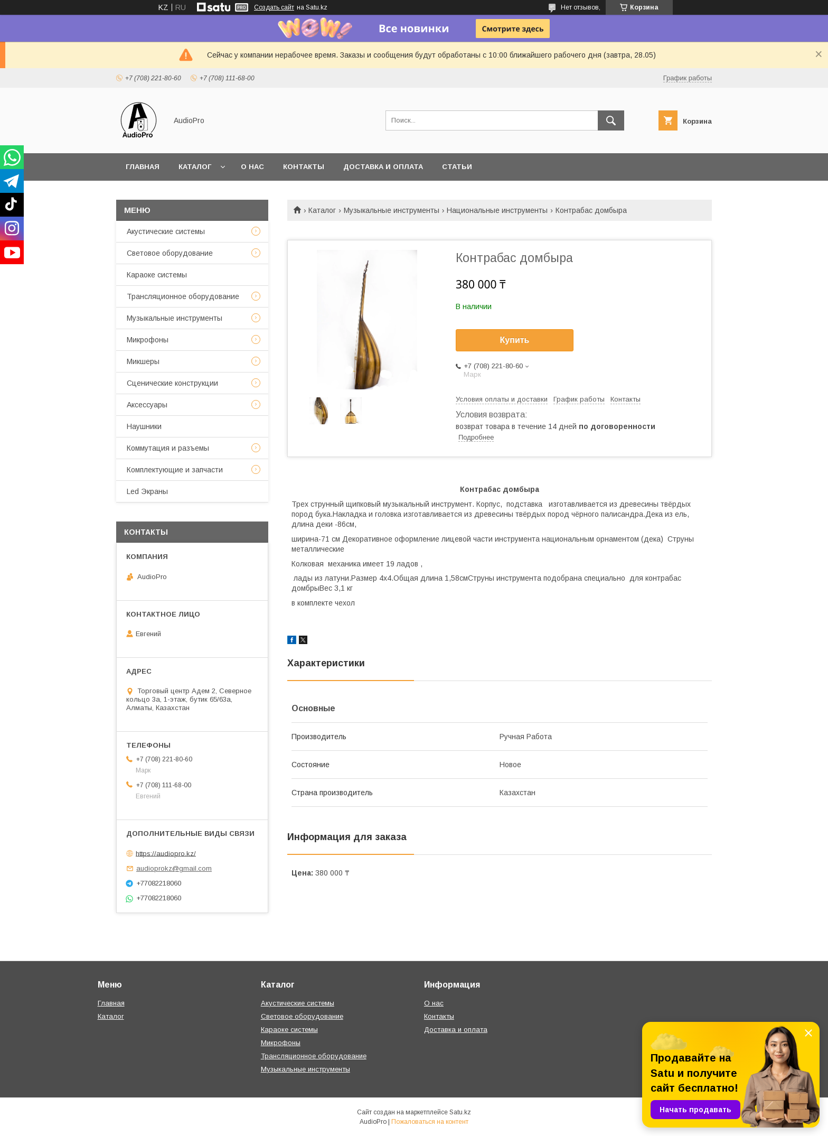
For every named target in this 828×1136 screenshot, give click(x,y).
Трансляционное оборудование (183, 296)
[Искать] (611, 120)
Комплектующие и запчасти (175, 469)
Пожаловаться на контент (429, 1121)
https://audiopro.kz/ (166, 853)
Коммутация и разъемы (168, 448)
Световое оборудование (170, 253)
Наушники (144, 426)
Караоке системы (157, 275)
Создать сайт (274, 7)
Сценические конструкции (172, 383)
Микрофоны (147, 340)
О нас (252, 167)
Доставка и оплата (383, 167)
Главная (142, 167)
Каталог (194, 167)
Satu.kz (460, 1112)
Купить (515, 340)
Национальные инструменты (497, 210)
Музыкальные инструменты (391, 210)
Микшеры (143, 361)
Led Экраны (147, 491)
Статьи (457, 167)
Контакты (303, 167)
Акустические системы (166, 231)
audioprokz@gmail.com (174, 868)
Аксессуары (147, 405)
